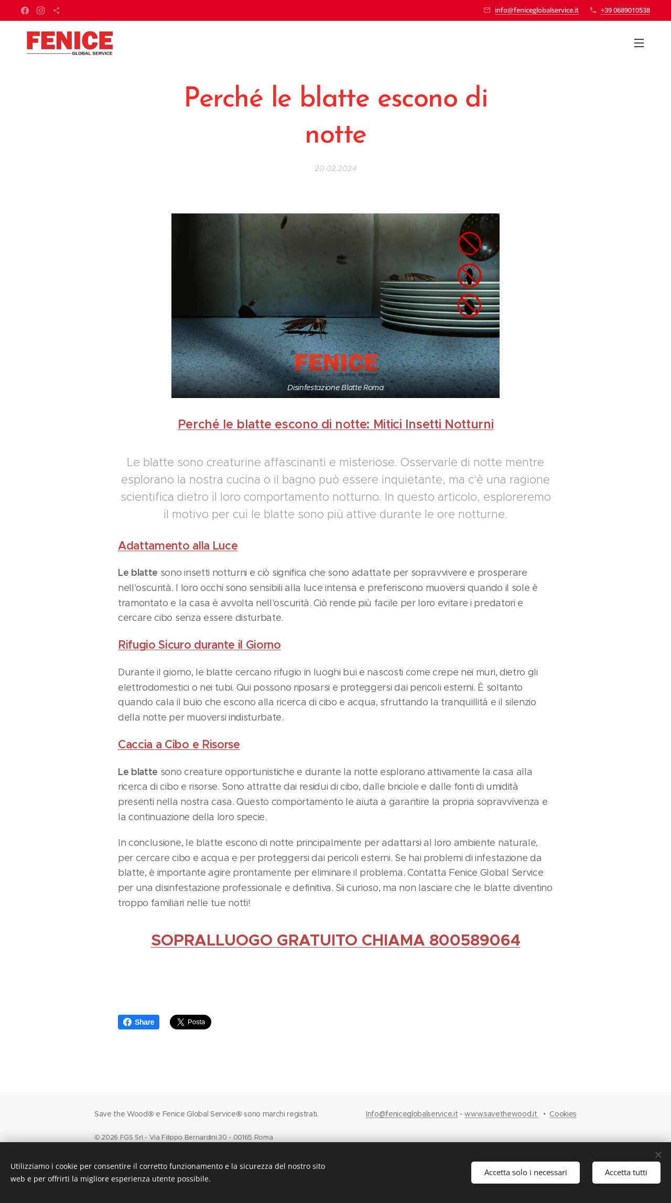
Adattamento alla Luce (177, 546)
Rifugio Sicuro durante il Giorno (199, 645)
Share (138, 1022)
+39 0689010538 (625, 10)
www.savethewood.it (501, 1114)
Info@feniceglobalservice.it (412, 1114)
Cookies (563, 1114)
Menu (639, 43)
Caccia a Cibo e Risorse (179, 744)
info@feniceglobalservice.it (537, 10)
